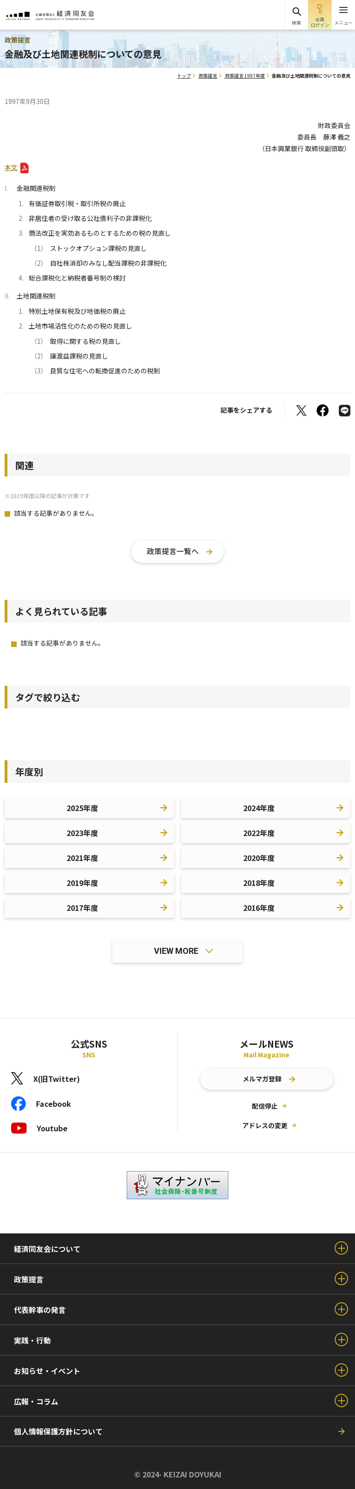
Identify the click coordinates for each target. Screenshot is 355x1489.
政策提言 (208, 75)
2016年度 (259, 907)
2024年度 (259, 807)
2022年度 (259, 832)
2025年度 (82, 807)
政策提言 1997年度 (245, 75)
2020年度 (259, 857)
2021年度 (82, 857)
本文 (11, 167)
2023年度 (82, 832)
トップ (184, 75)
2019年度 (82, 882)
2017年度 (82, 907)
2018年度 (259, 882)
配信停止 (265, 1106)
